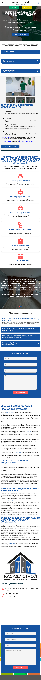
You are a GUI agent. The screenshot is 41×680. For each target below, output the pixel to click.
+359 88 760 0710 (6, 141)
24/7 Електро (27, 7)
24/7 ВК (14, 7)
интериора (28, 431)
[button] (2, 3)
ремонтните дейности (16, 414)
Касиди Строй (6, 137)
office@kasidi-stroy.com (26, 141)
